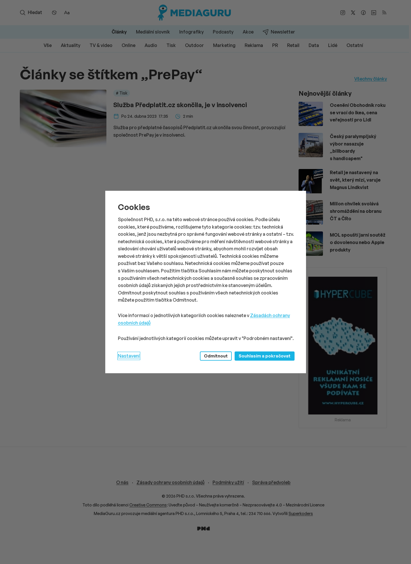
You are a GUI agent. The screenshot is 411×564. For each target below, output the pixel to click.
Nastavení (129, 356)
